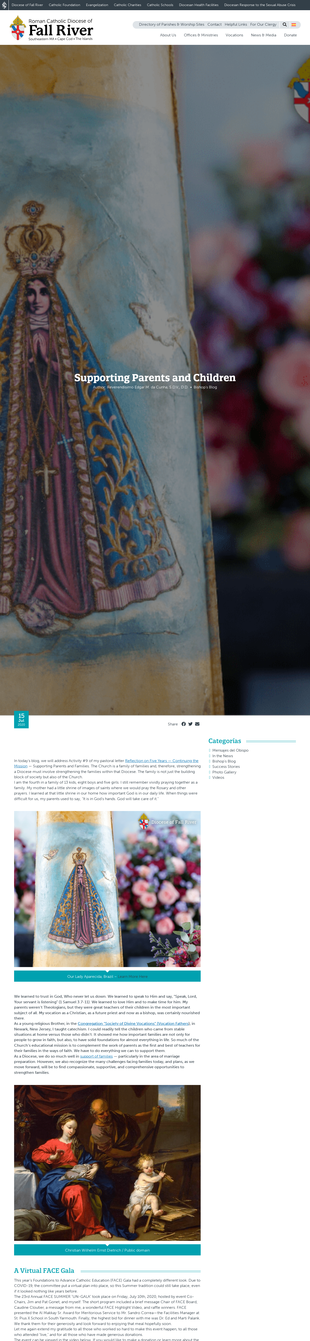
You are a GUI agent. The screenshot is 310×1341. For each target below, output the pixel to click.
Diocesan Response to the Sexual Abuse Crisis (259, 5)
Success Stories (226, 766)
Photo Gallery (224, 772)
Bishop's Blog (224, 761)
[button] (294, 25)
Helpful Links (236, 24)
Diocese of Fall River (27, 5)
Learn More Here (133, 976)
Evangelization (97, 5)
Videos (218, 777)
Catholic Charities (127, 5)
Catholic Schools (160, 5)
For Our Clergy (263, 24)
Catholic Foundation (64, 5)
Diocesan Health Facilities (198, 5)
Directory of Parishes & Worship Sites (171, 24)
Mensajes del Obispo (230, 750)
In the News (222, 756)
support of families (96, 1056)
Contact (214, 24)
